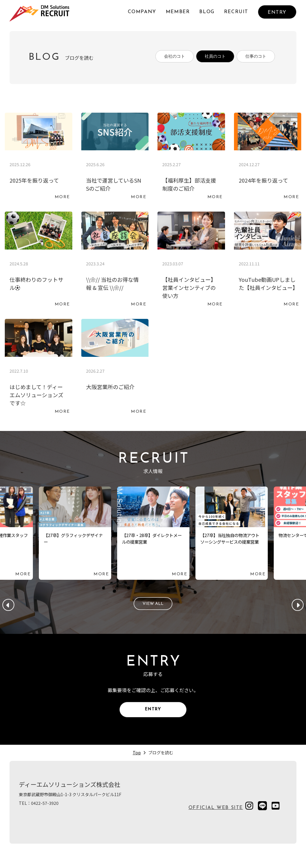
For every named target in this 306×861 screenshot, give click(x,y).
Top (137, 760)
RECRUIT (236, 12)
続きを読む (38, 159)
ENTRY (277, 12)
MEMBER (178, 12)
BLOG (206, 12)
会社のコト (161, 57)
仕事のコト (253, 57)
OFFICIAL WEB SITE (216, 815)
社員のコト (207, 57)
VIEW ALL (153, 606)
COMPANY (142, 12)
